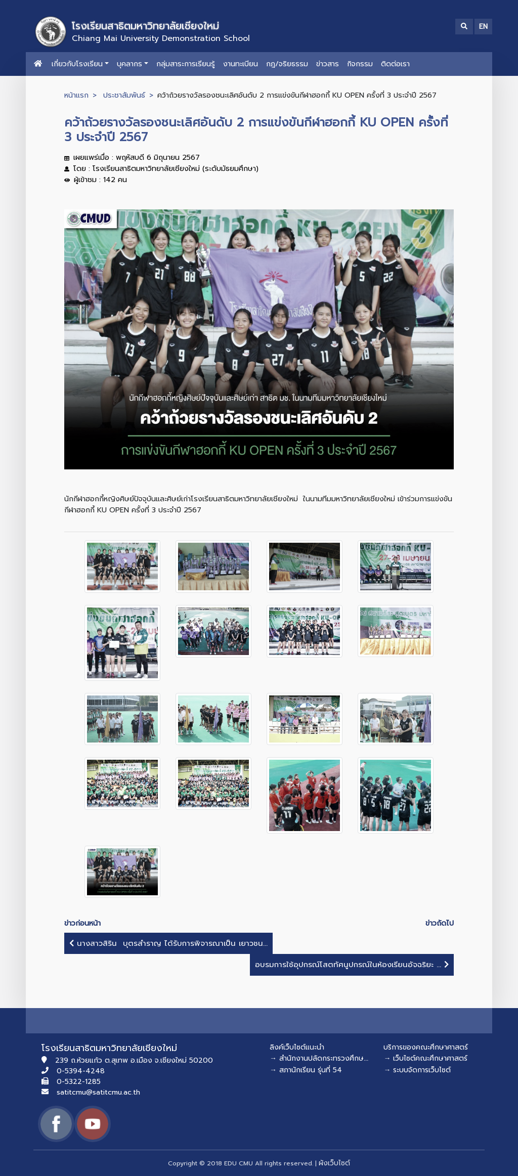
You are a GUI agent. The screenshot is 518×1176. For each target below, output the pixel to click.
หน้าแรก (76, 95)
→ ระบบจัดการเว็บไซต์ (417, 1070)
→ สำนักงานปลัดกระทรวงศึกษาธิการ (326, 1058)
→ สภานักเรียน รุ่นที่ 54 (306, 1070)
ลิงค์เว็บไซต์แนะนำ (297, 1047)
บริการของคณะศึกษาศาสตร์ (425, 1047)
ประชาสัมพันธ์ (124, 95)
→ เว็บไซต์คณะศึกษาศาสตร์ (425, 1058)
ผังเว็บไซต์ (334, 1163)
